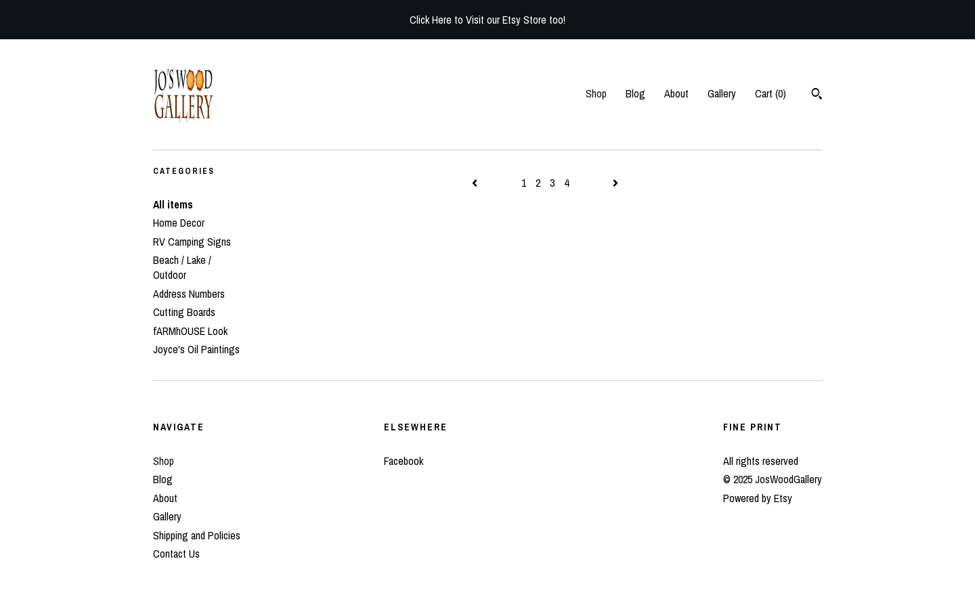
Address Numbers (189, 293)
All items (173, 204)
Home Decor (178, 222)
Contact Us (176, 553)
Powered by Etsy (757, 498)
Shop (596, 93)
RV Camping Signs (192, 241)
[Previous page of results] (476, 182)
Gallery (722, 93)
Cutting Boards (184, 312)
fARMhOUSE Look (190, 330)
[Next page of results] (615, 182)
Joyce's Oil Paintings (196, 349)
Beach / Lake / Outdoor (182, 267)
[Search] (817, 95)
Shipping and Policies (196, 535)
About (676, 93)
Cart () (770, 93)
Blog (635, 93)
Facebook (403, 460)
